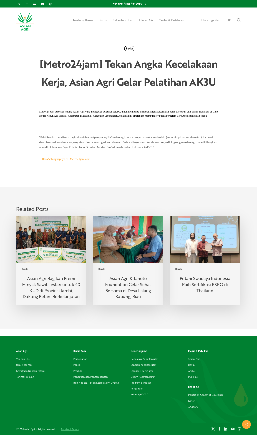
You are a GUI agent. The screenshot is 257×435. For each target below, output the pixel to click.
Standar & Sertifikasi (142, 371)
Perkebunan (80, 359)
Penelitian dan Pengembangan (90, 377)
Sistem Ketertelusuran (143, 377)
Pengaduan (137, 388)
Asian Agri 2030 (139, 394)
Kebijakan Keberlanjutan (145, 359)
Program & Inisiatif (141, 382)
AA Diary (193, 407)
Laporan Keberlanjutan (144, 365)
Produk (77, 371)
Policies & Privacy (70, 429)
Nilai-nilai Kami (24, 365)
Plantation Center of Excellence (205, 395)
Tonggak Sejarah (25, 377)
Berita (129, 48)
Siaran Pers (194, 359)
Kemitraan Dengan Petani (30, 371)
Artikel (191, 371)
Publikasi (193, 377)
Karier (191, 401)
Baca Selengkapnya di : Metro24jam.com (66, 159)
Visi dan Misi (23, 359)
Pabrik (76, 365)
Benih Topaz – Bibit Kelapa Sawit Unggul (96, 382)
